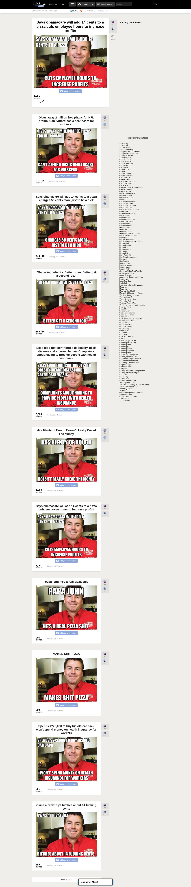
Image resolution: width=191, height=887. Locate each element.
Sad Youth (123, 335)
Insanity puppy (125, 267)
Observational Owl (126, 297)
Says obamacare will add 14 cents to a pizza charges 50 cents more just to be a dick (66, 198)
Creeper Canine (125, 189)
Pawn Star (123, 309)
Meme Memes (124, 289)
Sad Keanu (123, 333)
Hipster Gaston (125, 249)
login (155, 4)
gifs (107, 11)
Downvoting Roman (126, 197)
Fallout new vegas (126, 207)
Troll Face (123, 391)
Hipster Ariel (124, 243)
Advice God (123, 146)
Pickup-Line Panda (126, 315)
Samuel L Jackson (126, 337)
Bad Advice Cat (125, 161)
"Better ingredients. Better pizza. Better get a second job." (66, 274)
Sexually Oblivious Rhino (128, 357)
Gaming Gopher (125, 227)
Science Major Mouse (127, 341)
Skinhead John (125, 367)
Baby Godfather (125, 159)
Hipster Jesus (124, 251)
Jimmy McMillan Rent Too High (131, 271)
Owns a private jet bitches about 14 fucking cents (66, 806)
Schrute (122, 339)
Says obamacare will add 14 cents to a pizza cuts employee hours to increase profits (66, 507)
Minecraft (122, 287)
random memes (72, 4)
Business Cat (124, 169)
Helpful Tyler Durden (127, 239)
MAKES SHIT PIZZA (66, 653)
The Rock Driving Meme (128, 387)
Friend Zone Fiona (126, 221)
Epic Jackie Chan (126, 203)
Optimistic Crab (125, 301)
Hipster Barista (125, 245)
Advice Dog (123, 144)
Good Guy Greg (125, 231)
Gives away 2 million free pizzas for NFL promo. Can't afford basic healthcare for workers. (66, 121)
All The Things (124, 147)
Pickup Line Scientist (127, 313)
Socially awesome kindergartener (132, 371)
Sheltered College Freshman (130, 359)
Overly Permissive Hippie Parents (132, 305)
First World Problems (127, 213)
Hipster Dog (124, 247)
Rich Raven (123, 331)
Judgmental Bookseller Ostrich (131, 277)
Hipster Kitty (124, 253)
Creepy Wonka (125, 191)
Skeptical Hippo (125, 365)
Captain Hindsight (126, 175)
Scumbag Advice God (127, 343)
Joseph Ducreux (125, 275)
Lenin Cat (123, 283)
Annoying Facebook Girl (128, 153)
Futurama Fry (124, 223)
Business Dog (124, 171)
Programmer (124, 317)
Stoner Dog (123, 377)
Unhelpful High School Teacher (131, 393)
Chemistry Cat (124, 177)
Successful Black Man (127, 381)
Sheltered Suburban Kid (128, 361)
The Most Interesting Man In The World (134, 385)
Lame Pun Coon (125, 281)
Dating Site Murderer (127, 193)
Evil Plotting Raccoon (127, 205)
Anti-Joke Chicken (126, 155)
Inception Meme (125, 265)
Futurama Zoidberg (126, 225)
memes (101, 11)
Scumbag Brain (125, 345)
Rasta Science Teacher (128, 321)
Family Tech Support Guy (129, 209)
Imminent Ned (124, 263)
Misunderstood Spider (127, 291)
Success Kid (124, 379)
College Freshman (126, 179)
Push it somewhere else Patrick (131, 319)
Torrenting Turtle (125, 389)
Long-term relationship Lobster (131, 285)
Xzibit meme (124, 399)
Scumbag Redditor (126, 351)
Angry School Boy (126, 149)
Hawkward (123, 237)
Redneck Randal (125, 327)
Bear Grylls (123, 165)
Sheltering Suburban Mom (129, 363)
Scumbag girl (124, 347)
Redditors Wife (125, 325)
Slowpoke (123, 369)
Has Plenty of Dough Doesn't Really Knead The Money (66, 432)
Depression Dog (125, 195)
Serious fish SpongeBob (128, 355)
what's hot (53, 4)
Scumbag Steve (125, 353)
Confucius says (125, 183)
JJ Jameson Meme (126, 273)
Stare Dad (123, 375)
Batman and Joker (126, 163)
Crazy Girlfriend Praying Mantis (131, 187)
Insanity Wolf (124, 269)
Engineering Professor (127, 201)
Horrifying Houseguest (127, 257)
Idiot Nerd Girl (124, 261)
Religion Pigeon (125, 329)
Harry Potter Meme (126, 255)
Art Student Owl (125, 157)
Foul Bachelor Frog (126, 217)
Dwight (122, 199)
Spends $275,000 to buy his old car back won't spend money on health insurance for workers (66, 729)
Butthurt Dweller (125, 173)
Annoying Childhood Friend (129, 151)
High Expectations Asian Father (131, 241)
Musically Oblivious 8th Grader (131, 293)
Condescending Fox (127, 181)
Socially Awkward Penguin (129, 373)
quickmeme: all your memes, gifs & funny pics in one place (39, 4)
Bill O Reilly (123, 167)
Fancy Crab (123, 211)
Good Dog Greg (125, 229)
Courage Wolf (124, 185)
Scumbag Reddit (125, 349)
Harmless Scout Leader (128, 235)
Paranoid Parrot (125, 307)
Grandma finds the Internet (129, 233)
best (62, 4)
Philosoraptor (124, 311)
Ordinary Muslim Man (127, 303)
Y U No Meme (124, 401)
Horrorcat (123, 259)
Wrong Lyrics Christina (128, 397)
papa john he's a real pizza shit (66, 581)
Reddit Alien (124, 323)
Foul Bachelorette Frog (128, 219)
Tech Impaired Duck (127, 383)
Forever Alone (124, 215)
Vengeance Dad (125, 395)
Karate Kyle (123, 279)
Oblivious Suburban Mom (129, 295)
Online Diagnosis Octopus (129, 299)
